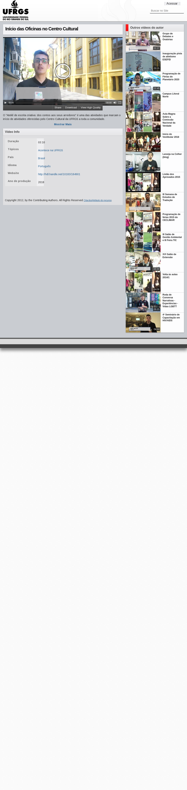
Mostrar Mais (63, 124)
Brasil (41, 158)
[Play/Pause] (5, 102)
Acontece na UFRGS (50, 150)
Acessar (172, 3)
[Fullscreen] (119, 102)
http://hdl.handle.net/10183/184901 (59, 174)
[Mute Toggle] (114, 102)
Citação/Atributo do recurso (98, 200)
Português (44, 166)
